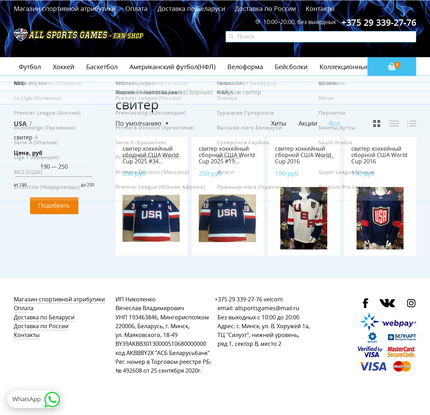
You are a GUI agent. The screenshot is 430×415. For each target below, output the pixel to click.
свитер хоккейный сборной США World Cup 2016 (303, 155)
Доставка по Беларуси (191, 8)
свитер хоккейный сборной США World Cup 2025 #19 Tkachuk (227, 158)
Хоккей (63, 66)
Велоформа (245, 66)
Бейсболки (291, 66)
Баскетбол (102, 66)
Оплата (136, 8)
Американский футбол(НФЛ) (172, 66)
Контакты (320, 8)
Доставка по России (265, 8)
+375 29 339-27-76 (238, 299)
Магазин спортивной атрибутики (65, 8)
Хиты (278, 123)
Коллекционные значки (355, 66)
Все (334, 123)
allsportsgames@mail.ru (267, 308)
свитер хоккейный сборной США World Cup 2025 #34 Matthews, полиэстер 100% (151, 161)
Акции (307, 123)
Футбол (30, 66)
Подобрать (54, 205)
